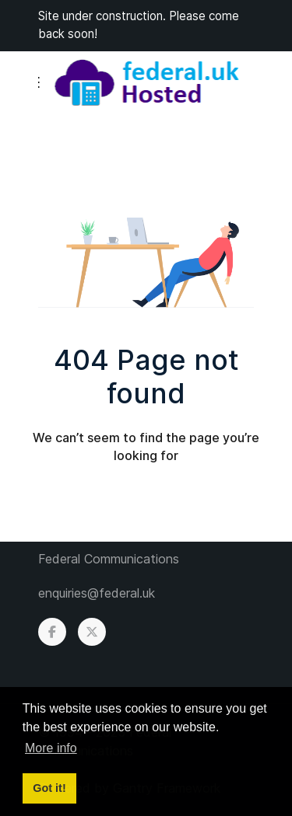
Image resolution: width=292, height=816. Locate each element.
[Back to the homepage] (146, 82)
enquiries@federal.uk (96, 593)
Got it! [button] (49, 788)
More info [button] (51, 748)
